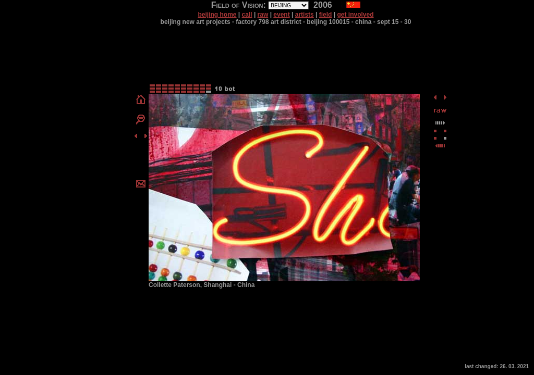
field (325, 14)
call (247, 14)
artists (304, 14)
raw (263, 14)
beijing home (217, 14)
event (281, 14)
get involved (355, 14)
